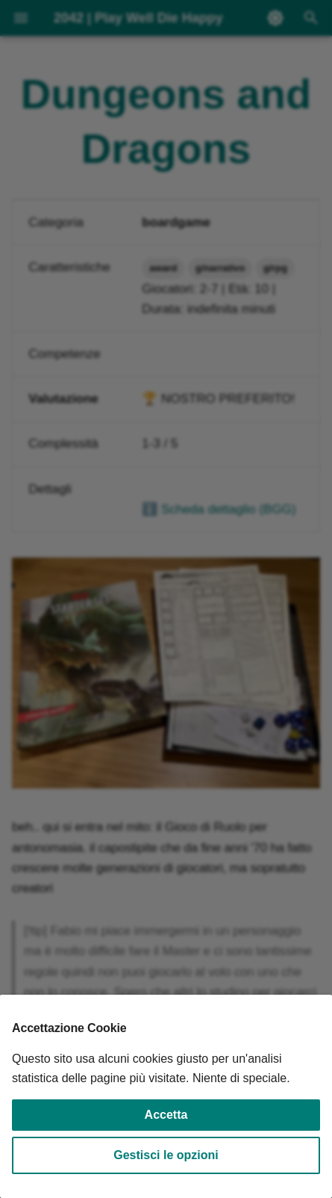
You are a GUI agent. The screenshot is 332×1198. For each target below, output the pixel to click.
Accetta (166, 1114)
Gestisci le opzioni (165, 1155)
